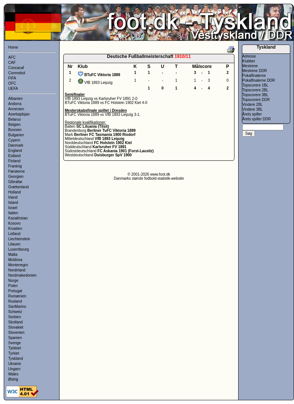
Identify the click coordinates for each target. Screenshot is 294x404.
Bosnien (15, 130)
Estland (14, 156)
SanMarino (17, 306)
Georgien (15, 177)
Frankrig (15, 166)
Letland (14, 234)
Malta (12, 254)
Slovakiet (15, 327)
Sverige (14, 343)
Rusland (15, 301)
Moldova (15, 260)
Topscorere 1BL (255, 85)
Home (13, 47)
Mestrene (250, 66)
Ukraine (14, 364)
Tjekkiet (14, 348)
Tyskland (15, 358)
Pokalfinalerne (254, 76)
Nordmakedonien (22, 275)
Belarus (14, 119)
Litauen (14, 244)
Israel (12, 208)
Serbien (14, 317)
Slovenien (16, 332)
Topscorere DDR (256, 100)
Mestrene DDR (254, 71)
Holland (14, 192)
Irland (12, 197)
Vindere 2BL (252, 104)
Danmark (15, 145)
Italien (13, 213)
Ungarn (14, 369)
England (15, 151)
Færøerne (16, 171)
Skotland (15, 322)
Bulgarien (16, 135)
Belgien (14, 125)
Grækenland (18, 187)
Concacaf (16, 68)
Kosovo (14, 223)
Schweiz (15, 312)
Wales (13, 374)
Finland (14, 161)
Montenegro (18, 265)
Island (13, 203)
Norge (13, 280)
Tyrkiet (13, 353)
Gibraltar (15, 182)
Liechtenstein (19, 239)
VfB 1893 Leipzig (98, 83)
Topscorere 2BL (255, 90)
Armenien (16, 109)
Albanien (15, 99)
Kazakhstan (18, 218)
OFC (12, 83)
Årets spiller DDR (256, 119)
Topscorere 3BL (255, 95)
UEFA (13, 89)
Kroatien (15, 229)
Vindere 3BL (252, 109)
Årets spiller (252, 114)
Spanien (15, 338)
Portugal (15, 291)
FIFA (12, 78)
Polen (13, 286)
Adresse (249, 56)
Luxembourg (18, 249)
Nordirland (16, 270)
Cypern (14, 140)
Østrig (13, 379)
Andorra (15, 104)
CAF (12, 63)
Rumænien (17, 296)
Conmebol (16, 73)
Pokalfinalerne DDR (258, 80)
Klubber (248, 61)
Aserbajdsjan (19, 114)
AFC (12, 57)
